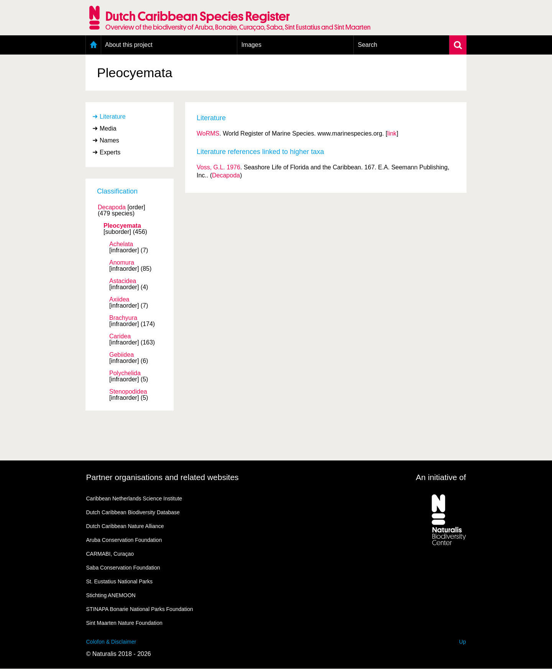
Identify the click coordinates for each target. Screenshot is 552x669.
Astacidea (122, 281)
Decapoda (112, 207)
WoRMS (208, 133)
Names (109, 140)
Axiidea (119, 299)
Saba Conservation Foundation (123, 568)
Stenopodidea (128, 392)
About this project (129, 44)
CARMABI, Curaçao (110, 554)
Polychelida (125, 373)
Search (367, 44)
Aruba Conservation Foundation (124, 540)
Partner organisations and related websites (162, 477)
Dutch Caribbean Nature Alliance (125, 526)
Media (108, 128)
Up (462, 642)
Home (93, 45)
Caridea (120, 336)
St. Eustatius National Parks (119, 581)
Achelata (121, 244)
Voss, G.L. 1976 (218, 167)
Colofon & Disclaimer (111, 642)
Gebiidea (121, 355)
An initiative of (441, 477)
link (391, 133)
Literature (113, 116)
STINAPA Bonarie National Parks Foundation (139, 609)
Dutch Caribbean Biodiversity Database (133, 512)
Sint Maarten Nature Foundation (124, 623)
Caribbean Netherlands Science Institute (134, 498)
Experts (110, 152)
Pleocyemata (122, 226)
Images (251, 44)
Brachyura (123, 318)
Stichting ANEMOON (111, 595)
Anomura (121, 263)
